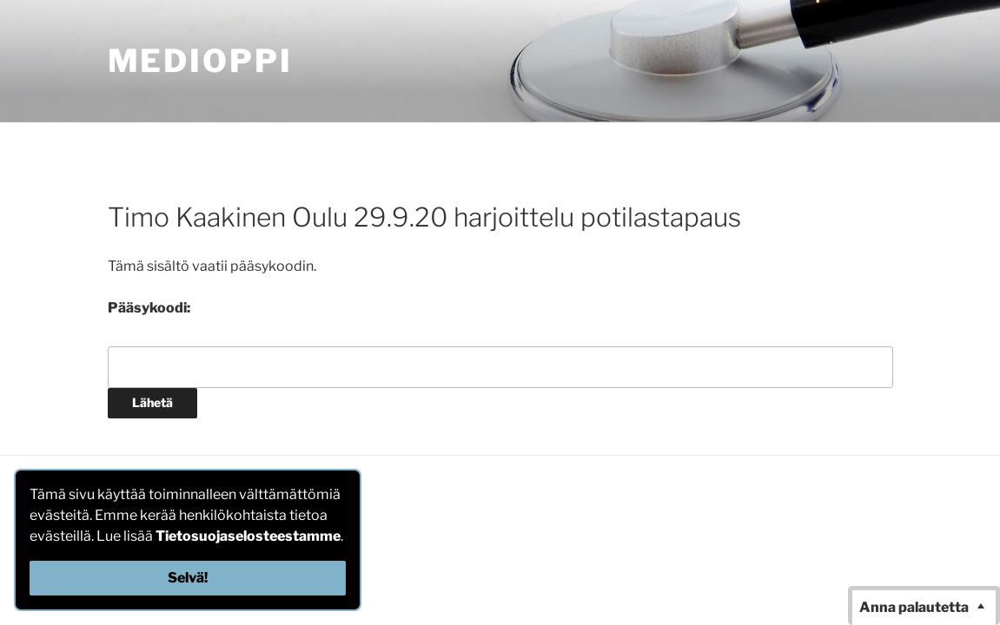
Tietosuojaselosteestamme (248, 536)
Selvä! (188, 577)
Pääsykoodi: (149, 307)
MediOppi (200, 61)
